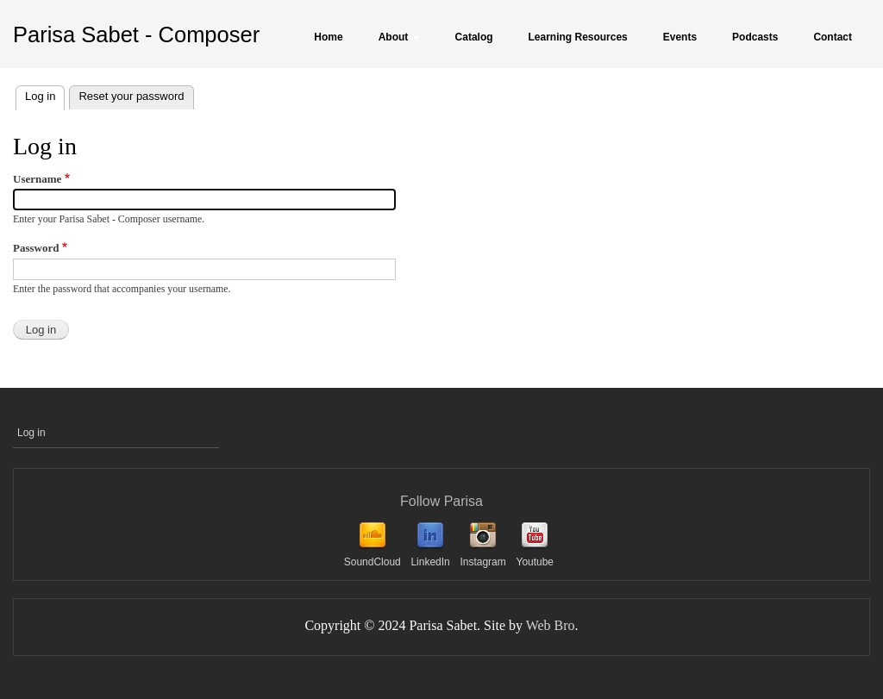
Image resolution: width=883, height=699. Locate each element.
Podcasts (755, 37)
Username (37, 178)
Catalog (474, 37)
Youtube (535, 562)
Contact (832, 37)
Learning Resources (578, 37)
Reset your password (131, 96)
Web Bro (550, 625)
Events (680, 37)
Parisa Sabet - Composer (136, 34)
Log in (45, 94)
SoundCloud (372, 562)
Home (328, 37)
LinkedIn (429, 562)
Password (36, 247)
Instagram (482, 562)
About (399, 37)
